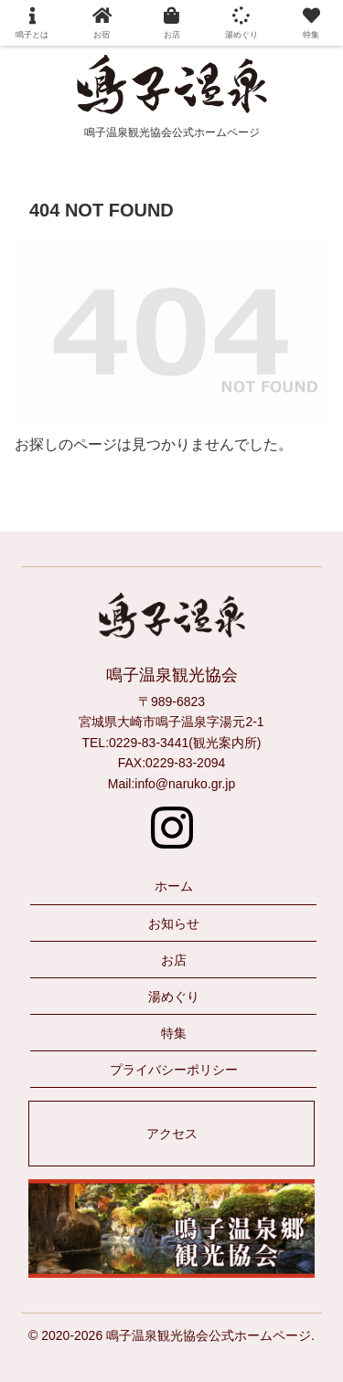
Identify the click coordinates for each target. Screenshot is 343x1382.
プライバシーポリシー (174, 1069)
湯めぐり (173, 996)
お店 (174, 960)
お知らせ (173, 923)
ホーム (174, 886)
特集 (174, 1033)
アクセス (172, 1133)
